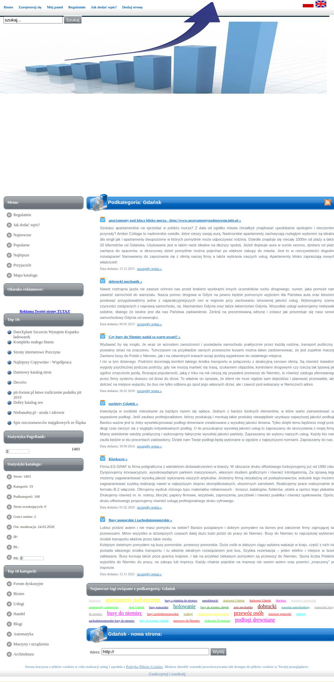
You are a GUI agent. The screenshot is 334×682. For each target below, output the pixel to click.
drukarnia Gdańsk (233, 600)
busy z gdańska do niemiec (181, 600)
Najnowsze (22, 235)
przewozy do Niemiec (186, 620)
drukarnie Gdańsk (260, 600)
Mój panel (55, 7)
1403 (76, 449)
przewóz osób (248, 613)
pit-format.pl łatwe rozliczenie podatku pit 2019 (47, 395)
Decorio (19, 382)
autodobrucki (210, 600)
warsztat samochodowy (295, 607)
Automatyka (23, 634)
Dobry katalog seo (28, 402)
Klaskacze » (118, 459)
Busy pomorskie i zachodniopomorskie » (140, 520)
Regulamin (77, 7)
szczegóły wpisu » (149, 269)
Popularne (21, 245)
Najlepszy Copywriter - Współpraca (42, 362)
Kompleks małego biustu (33, 342)
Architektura (23, 654)
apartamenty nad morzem (133, 599)
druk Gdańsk (136, 607)
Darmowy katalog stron (32, 372)
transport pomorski (279, 614)
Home (8, 7)
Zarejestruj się (30, 7)
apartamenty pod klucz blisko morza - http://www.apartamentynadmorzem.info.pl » (175, 220)
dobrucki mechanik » (125, 281)
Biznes (18, 593)
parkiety (301, 614)
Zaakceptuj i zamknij (167, 674)
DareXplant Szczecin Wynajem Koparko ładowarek (46, 334)
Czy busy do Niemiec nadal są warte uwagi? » (144, 337)
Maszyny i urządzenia (31, 644)
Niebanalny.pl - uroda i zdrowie (38, 412)
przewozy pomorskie (303, 600)
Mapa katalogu (25, 275)
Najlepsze (21, 255)
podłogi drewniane (255, 620)
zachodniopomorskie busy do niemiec (111, 620)
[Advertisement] (170, 145)
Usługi (18, 603)
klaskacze (95, 600)
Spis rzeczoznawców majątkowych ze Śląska (49, 422)
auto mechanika (243, 607)
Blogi (17, 624)
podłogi (188, 614)
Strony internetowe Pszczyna (36, 352)
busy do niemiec (124, 613)
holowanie (184, 606)
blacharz (281, 600)
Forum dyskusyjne (28, 583)
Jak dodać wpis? (104, 7)
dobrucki (267, 606)
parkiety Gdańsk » (123, 403)
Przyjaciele (22, 265)
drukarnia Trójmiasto (217, 620)
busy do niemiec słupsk (215, 607)
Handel (19, 614)
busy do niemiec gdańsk (154, 620)
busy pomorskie (158, 607)
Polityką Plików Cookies (144, 667)
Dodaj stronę (132, 7)
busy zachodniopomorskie (163, 614)
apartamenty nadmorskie (104, 607)
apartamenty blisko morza (213, 614)
